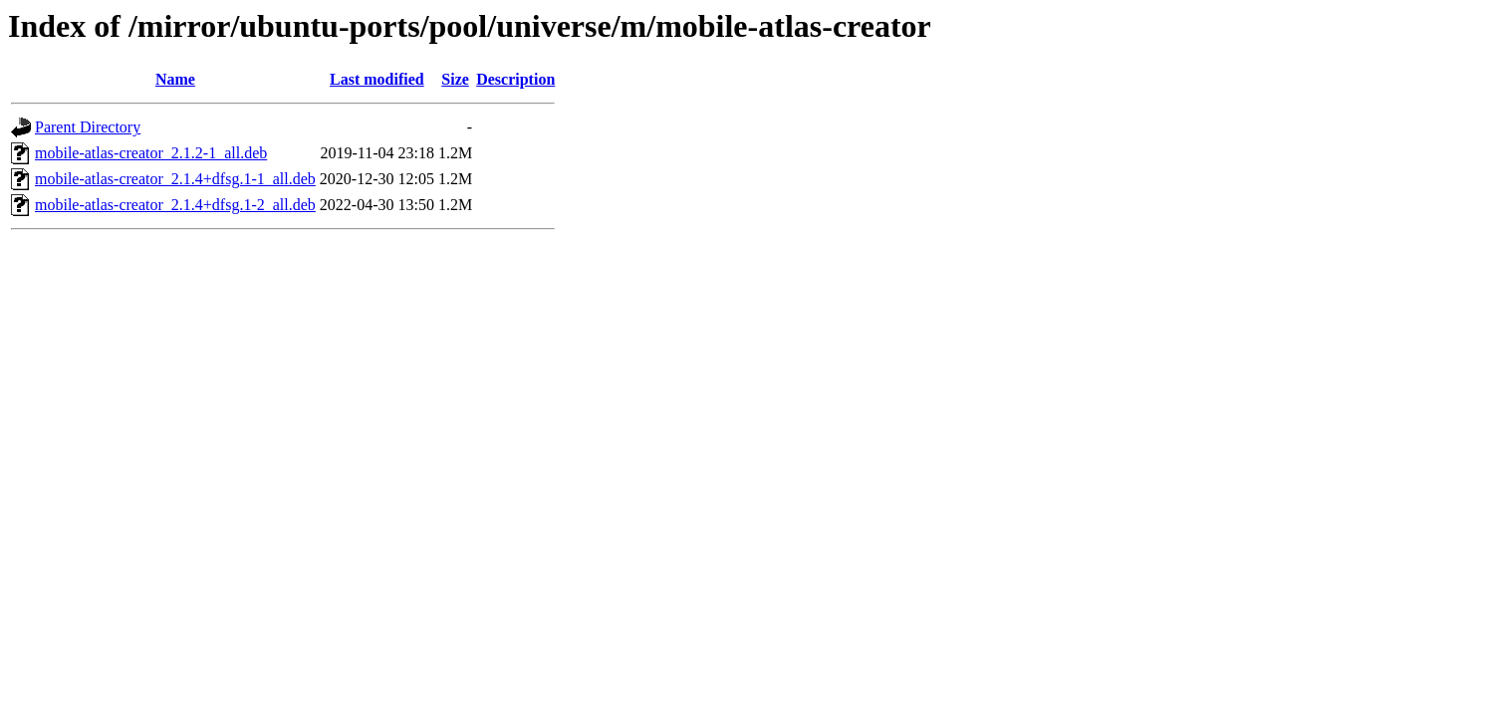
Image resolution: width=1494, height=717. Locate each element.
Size (455, 79)
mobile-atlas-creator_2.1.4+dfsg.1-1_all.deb (175, 178)
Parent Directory (87, 127)
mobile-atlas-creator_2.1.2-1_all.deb (151, 152)
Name (175, 79)
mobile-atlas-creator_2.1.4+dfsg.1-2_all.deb (175, 204)
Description (515, 79)
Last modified (377, 79)
